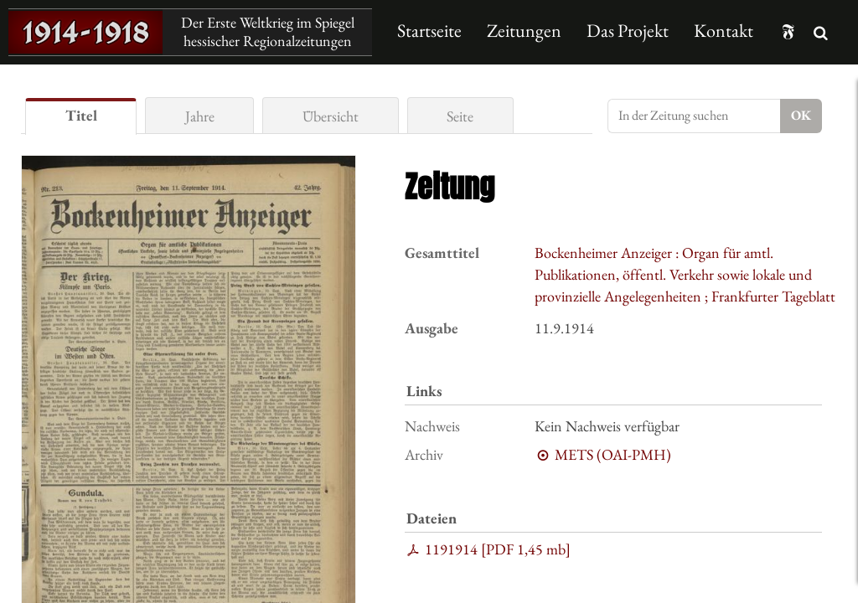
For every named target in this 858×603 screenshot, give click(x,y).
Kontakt (723, 30)
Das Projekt (628, 30)
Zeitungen (524, 30)
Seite (460, 116)
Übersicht (330, 116)
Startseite (429, 30)
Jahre (199, 116)
